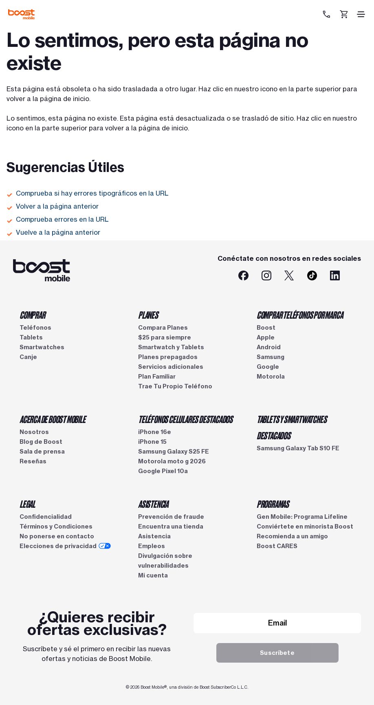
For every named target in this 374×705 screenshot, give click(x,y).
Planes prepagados (168, 357)
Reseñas (33, 461)
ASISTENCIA (153, 504)
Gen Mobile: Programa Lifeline (302, 516)
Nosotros (34, 432)
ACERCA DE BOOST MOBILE (53, 419)
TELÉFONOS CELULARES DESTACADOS (185, 419)
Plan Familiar (157, 376)
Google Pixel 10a (163, 471)
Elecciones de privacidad (65, 546)
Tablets (31, 337)
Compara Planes (163, 327)
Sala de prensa (42, 451)
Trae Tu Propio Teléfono (175, 386)
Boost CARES (277, 546)
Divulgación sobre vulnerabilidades (165, 560)
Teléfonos (35, 327)
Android (269, 347)
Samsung (270, 357)
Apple (266, 337)
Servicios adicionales (170, 366)
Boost (266, 327)
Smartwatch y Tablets (171, 347)
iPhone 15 (152, 441)
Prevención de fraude (171, 516)
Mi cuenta (153, 575)
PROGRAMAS (273, 504)
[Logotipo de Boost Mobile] (21, 14)
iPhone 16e (154, 432)
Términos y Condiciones (56, 526)
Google (268, 366)
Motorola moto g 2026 (172, 461)
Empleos (151, 546)
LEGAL (27, 504)
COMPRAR (32, 314)
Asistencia (154, 536)
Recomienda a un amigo (292, 536)
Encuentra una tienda (170, 526)
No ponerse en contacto (57, 536)
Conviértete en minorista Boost (305, 526)
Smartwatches (42, 347)
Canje (28, 357)
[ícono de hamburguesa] (360, 14)
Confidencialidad (46, 516)
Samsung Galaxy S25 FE (173, 451)
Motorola (271, 376)
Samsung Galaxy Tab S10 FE (298, 448)
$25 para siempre (164, 337)
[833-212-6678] (327, 14)
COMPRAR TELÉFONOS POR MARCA (300, 314)
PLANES (148, 314)
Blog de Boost (41, 441)
